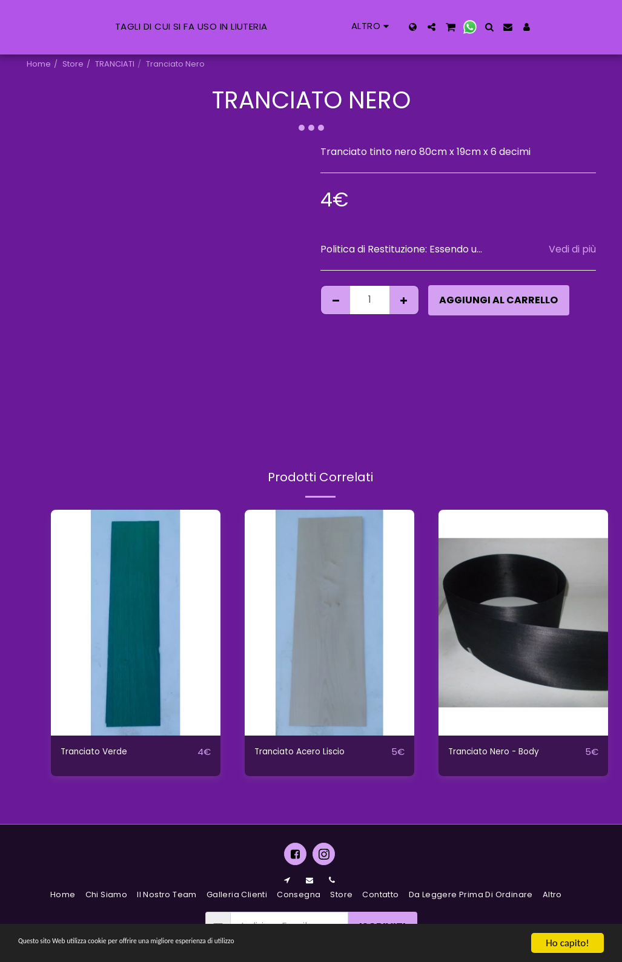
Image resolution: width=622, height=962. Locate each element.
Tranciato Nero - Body (501, 752)
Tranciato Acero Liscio (307, 752)
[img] (135, 623)
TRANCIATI (114, 64)
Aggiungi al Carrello (498, 300)
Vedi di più (572, 249)
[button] (496, 26)
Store (73, 64)
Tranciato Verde (100, 752)
